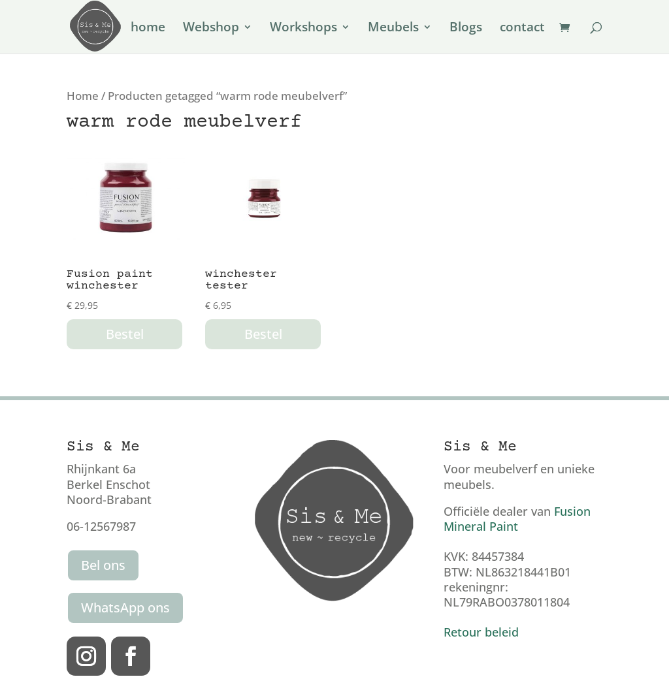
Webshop (211, 28)
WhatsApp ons (125, 607)
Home (83, 95)
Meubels (393, 28)
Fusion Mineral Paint (517, 518)
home (148, 28)
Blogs (465, 28)
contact (522, 28)
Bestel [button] (125, 334)
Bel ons (103, 565)
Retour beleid (481, 632)
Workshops (303, 28)
